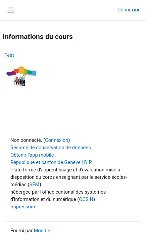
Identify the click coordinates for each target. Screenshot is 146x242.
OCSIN (86, 199)
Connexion (129, 10)
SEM (35, 185)
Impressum (22, 207)
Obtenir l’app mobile (32, 155)
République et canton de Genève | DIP (51, 162)
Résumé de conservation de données (50, 148)
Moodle (42, 231)
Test (9, 55)
